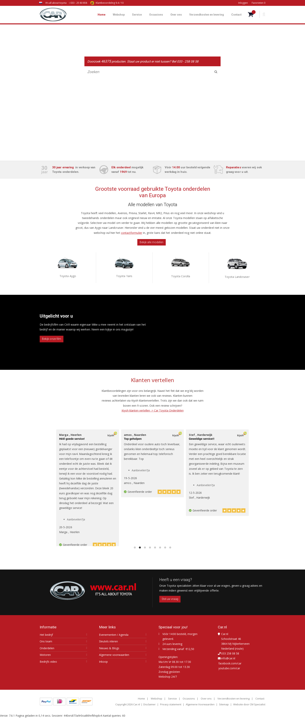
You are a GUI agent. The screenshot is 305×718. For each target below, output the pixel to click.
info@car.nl (228, 658)
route (239, 648)
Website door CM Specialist (249, 704)
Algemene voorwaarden (114, 655)
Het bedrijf (46, 635)
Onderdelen (47, 648)
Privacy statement (170, 704)
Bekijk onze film (51, 338)
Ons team (46, 641)
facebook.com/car (229, 663)
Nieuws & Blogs (109, 648)
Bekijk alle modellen (151, 242)
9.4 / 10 (107, 2)
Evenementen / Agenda (113, 635)
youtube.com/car (229, 668)
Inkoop (103, 661)
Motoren (45, 655)
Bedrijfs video (48, 661)
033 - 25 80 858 (78, 2)
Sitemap (224, 704)
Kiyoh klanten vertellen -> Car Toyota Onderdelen (153, 410)
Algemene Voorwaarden (200, 704)
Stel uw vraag (170, 599)
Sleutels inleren (108, 641)
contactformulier (131, 233)
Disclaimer (149, 704)
